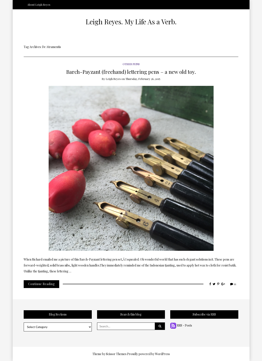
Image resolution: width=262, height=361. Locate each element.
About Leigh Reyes (38, 4)
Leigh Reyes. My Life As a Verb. (131, 21)
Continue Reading (41, 284)
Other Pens (131, 64)
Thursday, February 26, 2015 (142, 79)
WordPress (162, 354)
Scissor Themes (116, 354)
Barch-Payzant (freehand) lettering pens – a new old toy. (131, 71)
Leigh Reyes (113, 79)
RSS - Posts (181, 325)
